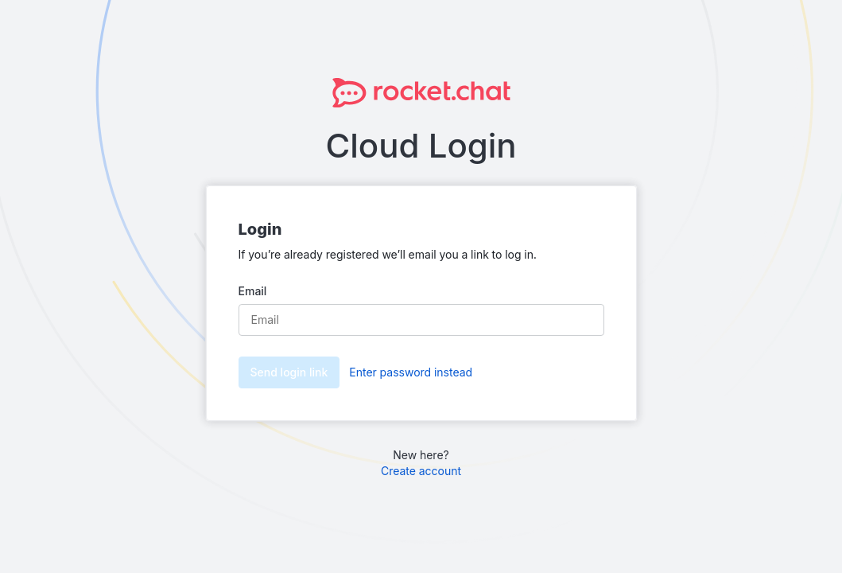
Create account (421, 470)
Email (253, 291)
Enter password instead (410, 372)
